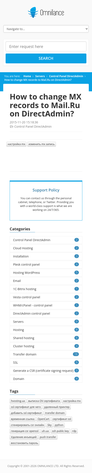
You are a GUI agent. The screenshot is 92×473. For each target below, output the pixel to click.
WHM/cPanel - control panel (46, 305)
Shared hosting (46, 338)
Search (46, 58)
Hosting (46, 330)
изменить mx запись (42, 144)
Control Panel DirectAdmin (66, 76)
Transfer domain (46, 354)
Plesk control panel (46, 264)
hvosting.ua (18, 401)
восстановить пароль (24, 443)
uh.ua (45, 431)
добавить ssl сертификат (26, 413)
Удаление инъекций (24, 437)
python (59, 425)
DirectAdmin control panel (46, 313)
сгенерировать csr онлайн (27, 425)
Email (46, 281)
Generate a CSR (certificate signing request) (46, 371)
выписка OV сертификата (44, 401)
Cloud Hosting (46, 248)
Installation (46, 256)
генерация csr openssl (24, 431)
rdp (74, 431)
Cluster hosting (46, 346)
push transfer (48, 437)
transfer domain (54, 413)
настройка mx (16, 144)
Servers (40, 76)
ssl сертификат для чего (26, 407)
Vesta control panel (46, 297)
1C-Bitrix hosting (46, 289)
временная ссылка (22, 419)
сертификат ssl (62, 419)
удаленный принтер (56, 407)
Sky (50, 425)
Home (27, 76)
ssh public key (60, 431)
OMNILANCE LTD (47, 466)
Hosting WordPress (46, 273)
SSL (46, 362)
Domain (46, 379)
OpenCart (43, 419)
